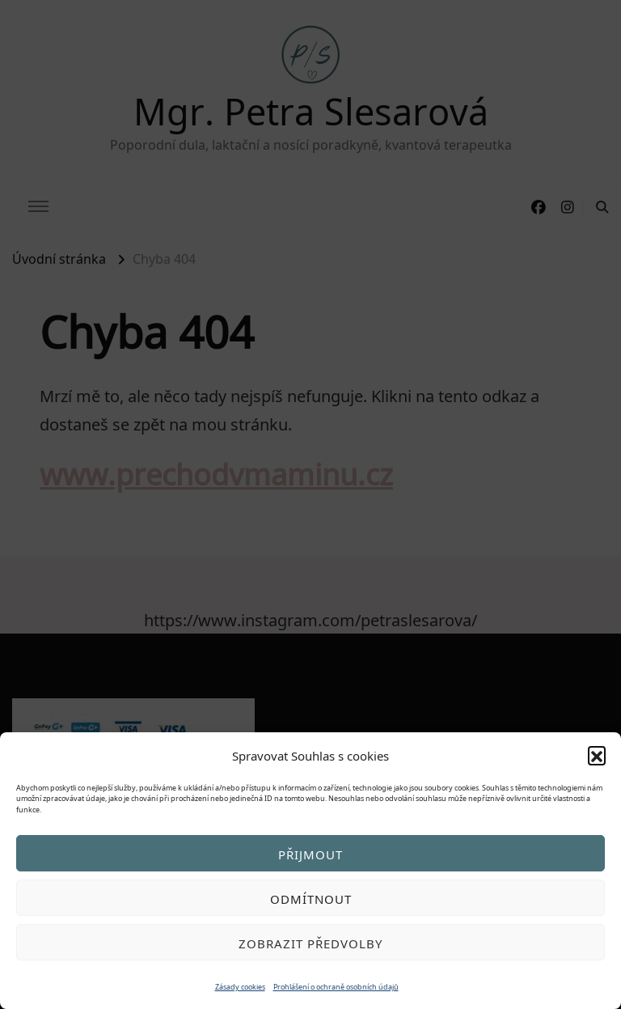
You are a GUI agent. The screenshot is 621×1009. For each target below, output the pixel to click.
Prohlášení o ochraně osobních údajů (336, 986)
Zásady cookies (240, 986)
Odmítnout (311, 898)
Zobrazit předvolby (310, 942)
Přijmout (310, 853)
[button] (597, 755)
